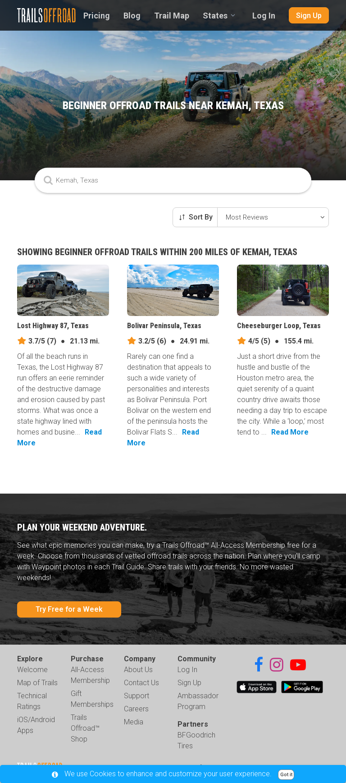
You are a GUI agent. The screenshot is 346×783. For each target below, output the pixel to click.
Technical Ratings (32, 701)
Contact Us (141, 682)
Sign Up (309, 15)
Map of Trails (37, 682)
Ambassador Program (198, 701)
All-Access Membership (90, 675)
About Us (138, 669)
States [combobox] (215, 15)
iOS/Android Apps (36, 725)
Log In (263, 15)
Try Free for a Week (69, 609)
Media (133, 722)
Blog (132, 15)
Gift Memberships (92, 699)
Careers (136, 709)
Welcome (32, 669)
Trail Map (171, 15)
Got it (286, 775)
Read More (290, 432)
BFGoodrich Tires (196, 740)
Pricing (96, 15)
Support (136, 695)
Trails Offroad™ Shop (85, 728)
